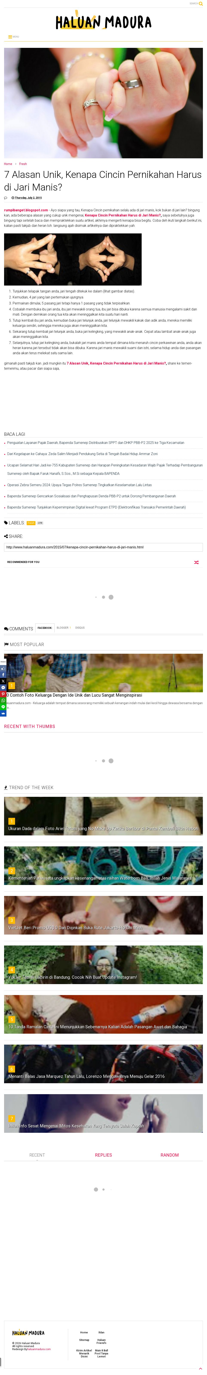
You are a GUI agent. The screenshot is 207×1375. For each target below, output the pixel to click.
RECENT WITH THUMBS (29, 726)
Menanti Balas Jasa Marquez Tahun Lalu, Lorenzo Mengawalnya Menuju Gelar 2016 (86, 1076)
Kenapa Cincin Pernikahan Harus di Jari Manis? (123, 215)
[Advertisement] (103, 401)
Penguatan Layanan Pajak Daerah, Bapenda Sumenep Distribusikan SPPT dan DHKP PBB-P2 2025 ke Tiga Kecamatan (95, 443)
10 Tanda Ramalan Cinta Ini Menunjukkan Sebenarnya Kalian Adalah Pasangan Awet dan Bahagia (97, 1026)
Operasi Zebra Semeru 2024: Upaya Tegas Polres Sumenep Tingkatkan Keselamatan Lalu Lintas (79, 485)
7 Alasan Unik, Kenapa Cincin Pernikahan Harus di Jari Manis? (116, 363)
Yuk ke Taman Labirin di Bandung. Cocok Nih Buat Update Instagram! (72, 977)
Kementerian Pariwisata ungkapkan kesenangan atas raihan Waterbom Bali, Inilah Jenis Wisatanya (99, 878)
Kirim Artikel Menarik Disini (84, 1353)
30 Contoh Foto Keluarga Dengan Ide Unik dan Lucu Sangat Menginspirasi (73, 695)
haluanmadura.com (39, 1349)
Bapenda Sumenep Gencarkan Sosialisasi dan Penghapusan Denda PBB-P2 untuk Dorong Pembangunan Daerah (91, 496)
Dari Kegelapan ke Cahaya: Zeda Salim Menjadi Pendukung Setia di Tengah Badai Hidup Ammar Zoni (82, 454)
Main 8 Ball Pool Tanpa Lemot (101, 1353)
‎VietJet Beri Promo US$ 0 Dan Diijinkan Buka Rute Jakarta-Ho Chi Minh (75, 927)
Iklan (101, 1332)
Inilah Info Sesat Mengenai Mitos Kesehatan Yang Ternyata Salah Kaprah (76, 1125)
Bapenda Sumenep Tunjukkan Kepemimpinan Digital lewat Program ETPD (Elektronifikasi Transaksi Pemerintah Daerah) (96, 507)
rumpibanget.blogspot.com (26, 210)
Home (8, 164)
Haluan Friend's (101, 1342)
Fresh (23, 164)
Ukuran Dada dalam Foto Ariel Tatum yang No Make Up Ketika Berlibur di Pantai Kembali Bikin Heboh (103, 828)
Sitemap (84, 1340)
